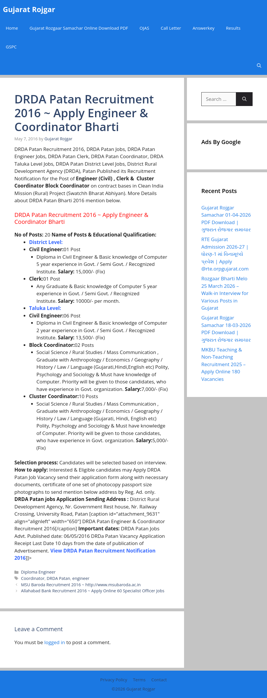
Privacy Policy (113, 679)
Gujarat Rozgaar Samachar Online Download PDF (78, 28)
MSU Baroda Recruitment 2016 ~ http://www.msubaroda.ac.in (81, 584)
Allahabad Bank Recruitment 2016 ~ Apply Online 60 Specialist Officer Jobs (92, 590)
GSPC (11, 47)
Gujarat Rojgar (29, 9)
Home (12, 28)
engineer (80, 578)
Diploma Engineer (38, 572)
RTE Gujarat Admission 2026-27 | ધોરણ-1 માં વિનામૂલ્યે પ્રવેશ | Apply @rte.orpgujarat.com (225, 254)
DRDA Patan (58, 578)
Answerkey (204, 28)
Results (233, 28)
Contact (159, 679)
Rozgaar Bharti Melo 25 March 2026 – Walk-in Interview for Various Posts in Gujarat (225, 293)
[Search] (244, 99)
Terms (139, 679)
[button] (259, 65)
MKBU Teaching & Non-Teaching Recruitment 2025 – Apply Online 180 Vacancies (223, 364)
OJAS (144, 28)
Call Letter (171, 28)
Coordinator (32, 578)
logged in (54, 642)
